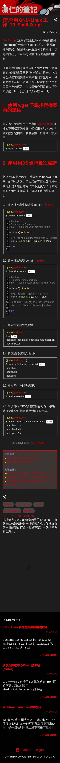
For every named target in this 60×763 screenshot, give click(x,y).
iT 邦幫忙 (39, 443)
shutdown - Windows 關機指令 (22, 707)
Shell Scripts (12, 510)
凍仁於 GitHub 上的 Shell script (23, 458)
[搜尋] (55, 6)
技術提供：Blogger (30, 750)
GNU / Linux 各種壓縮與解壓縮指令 (25, 627)
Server (39, 504)
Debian (8, 504)
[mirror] (49, 204)
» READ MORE (48, 655)
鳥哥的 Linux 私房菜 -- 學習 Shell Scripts (28, 473)
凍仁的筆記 (22, 5)
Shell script (10, 40)
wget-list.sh (45, 123)
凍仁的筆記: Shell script (19, 461)
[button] (55, 20)
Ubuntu (28, 510)
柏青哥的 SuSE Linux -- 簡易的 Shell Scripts (30, 477)
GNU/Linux (23, 504)
